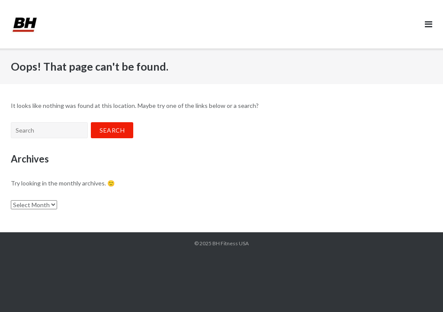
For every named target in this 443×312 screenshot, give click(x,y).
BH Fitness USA (230, 243)
